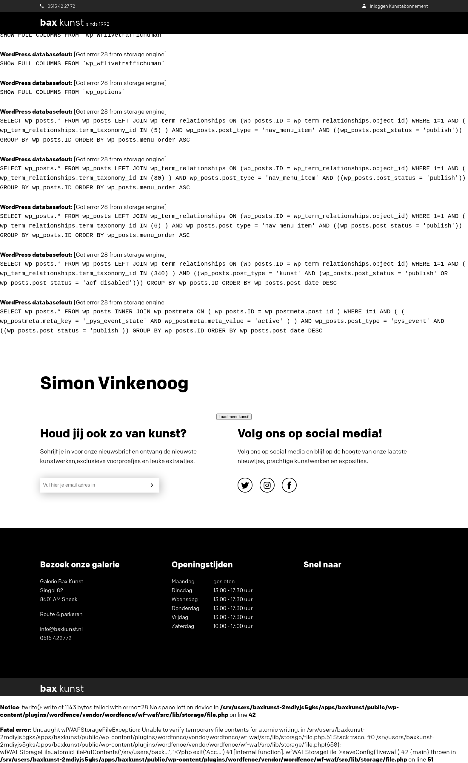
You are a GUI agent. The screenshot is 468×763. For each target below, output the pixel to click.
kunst (75, 22)
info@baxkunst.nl (61, 629)
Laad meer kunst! (234, 416)
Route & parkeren (61, 614)
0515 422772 (56, 637)
